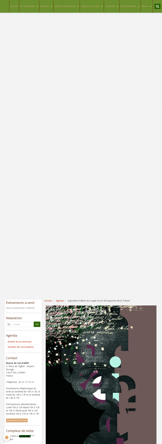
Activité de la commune (20, 341)
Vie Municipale (28, 6)
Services (45, 6)
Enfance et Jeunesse (65, 6)
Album (145, 6)
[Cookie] (6, 437)
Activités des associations (21, 346)
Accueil (14, 6)
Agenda (60, 300)
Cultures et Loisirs (90, 6)
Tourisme (110, 6)
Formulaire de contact (17, 420)
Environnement (129, 6)
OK (37, 324)
